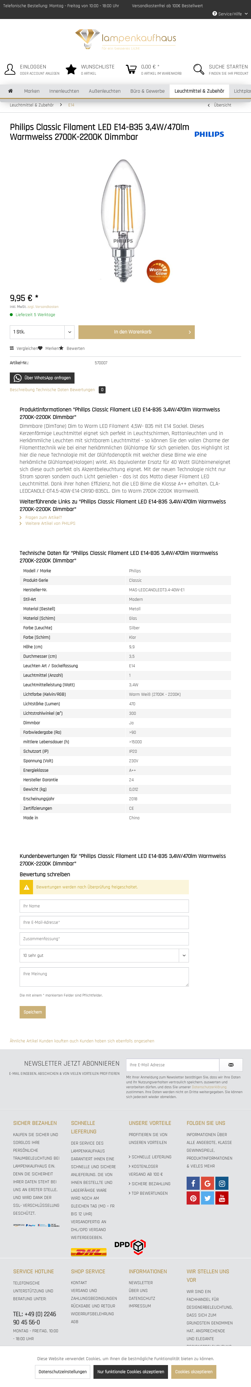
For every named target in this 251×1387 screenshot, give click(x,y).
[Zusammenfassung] (104, 938)
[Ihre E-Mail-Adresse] (104, 922)
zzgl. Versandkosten (43, 306)
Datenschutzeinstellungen (63, 1372)
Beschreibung (22, 390)
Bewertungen (88, 390)
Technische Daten (52, 390)
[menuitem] (30, 68)
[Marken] (31, 91)
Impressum (140, 1306)
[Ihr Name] (104, 906)
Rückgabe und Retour (93, 1306)
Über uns (138, 1291)
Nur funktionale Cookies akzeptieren (130, 1372)
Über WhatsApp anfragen (42, 378)
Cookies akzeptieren (193, 1372)
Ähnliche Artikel (24, 1041)
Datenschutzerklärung (209, 1087)
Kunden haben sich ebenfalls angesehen (117, 1041)
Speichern (33, 1012)
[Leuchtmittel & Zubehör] (199, 91)
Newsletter (141, 1283)
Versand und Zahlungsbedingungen (94, 1295)
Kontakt (79, 1283)
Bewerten (72, 349)
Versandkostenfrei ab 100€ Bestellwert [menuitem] (167, 6)
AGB (74, 1322)
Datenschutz (142, 1299)
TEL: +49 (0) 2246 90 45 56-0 (34, 1318)
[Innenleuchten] (64, 91)
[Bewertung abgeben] (104, 955)
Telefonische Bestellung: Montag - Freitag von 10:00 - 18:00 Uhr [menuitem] (61, 6)
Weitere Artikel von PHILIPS (47, 523)
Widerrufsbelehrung (92, 1314)
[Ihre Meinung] (104, 977)
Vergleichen (24, 349)
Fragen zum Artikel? (41, 518)
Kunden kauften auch (58, 1041)
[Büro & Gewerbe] (148, 91)
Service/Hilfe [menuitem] (227, 14)
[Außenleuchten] (105, 91)
